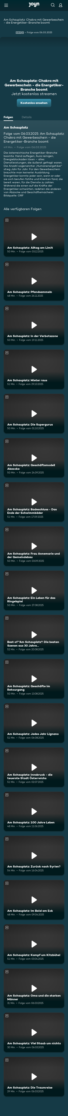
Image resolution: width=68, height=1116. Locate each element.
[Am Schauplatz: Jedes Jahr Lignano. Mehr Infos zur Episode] (34, 723)
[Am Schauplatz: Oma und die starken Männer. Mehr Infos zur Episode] (34, 988)
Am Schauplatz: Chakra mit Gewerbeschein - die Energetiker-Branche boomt (34, 21)
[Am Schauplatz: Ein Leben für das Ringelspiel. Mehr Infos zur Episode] (34, 590)
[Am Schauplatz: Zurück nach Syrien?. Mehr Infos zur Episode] (34, 856)
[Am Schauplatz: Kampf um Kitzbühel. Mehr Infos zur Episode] (34, 944)
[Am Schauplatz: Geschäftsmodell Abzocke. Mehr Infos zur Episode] (34, 458)
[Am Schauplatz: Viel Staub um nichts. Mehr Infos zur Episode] (34, 1032)
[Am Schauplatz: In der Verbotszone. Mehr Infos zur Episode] (34, 325)
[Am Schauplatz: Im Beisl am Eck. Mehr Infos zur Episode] (34, 900)
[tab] (9, 117)
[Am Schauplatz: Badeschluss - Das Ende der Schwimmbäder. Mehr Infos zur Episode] (34, 502)
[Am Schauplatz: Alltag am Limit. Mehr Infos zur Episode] (34, 237)
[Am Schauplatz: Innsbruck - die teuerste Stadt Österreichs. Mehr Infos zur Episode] (34, 767)
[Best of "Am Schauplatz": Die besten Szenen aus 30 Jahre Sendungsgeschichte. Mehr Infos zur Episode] (34, 635)
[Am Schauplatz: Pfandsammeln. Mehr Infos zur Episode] (34, 281)
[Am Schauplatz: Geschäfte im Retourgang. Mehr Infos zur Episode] (34, 679)
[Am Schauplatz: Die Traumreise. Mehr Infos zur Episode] (34, 1077)
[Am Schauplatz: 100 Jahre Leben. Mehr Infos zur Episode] (34, 811)
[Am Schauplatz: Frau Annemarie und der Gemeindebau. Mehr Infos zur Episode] (34, 546)
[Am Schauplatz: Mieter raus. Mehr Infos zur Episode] (34, 369)
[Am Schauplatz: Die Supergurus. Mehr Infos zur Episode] (34, 414)
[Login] (60, 5)
